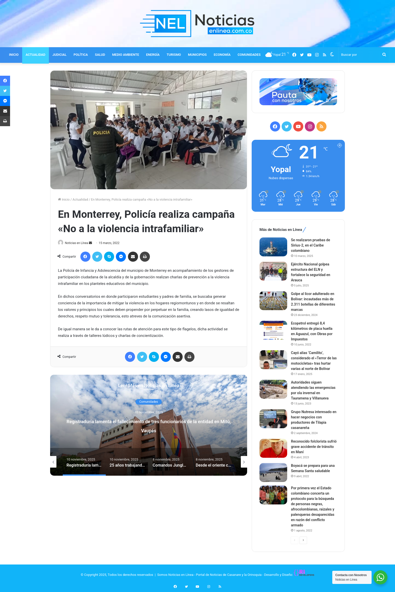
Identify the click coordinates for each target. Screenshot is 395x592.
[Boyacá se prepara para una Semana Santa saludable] (273, 472)
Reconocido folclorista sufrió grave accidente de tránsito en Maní (314, 446)
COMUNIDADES (249, 55)
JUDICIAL (59, 55)
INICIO (14, 55)
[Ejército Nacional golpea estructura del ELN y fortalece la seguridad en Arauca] (273, 271)
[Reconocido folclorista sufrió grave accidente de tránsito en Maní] (273, 448)
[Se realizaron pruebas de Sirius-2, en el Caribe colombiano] (273, 246)
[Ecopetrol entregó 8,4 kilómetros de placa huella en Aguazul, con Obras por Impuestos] (273, 330)
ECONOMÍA (222, 55)
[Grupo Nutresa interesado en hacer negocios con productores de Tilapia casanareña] (273, 418)
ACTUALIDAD (35, 55)
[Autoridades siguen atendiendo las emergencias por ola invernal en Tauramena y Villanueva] (273, 389)
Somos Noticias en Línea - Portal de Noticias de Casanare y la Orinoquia (209, 575)
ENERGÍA (153, 55)
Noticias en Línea (78, 243)
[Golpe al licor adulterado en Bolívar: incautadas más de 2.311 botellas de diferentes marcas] (273, 300)
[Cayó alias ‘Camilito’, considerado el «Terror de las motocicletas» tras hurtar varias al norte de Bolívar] (273, 359)
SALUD (100, 55)
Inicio (64, 199)
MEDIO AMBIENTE (125, 55)
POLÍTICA (81, 55)
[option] (148, 425)
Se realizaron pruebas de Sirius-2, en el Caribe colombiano (310, 245)
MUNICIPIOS (197, 55)
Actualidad (80, 199)
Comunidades (148, 402)
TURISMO (174, 55)
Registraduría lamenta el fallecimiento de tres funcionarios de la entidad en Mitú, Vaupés (148, 426)
